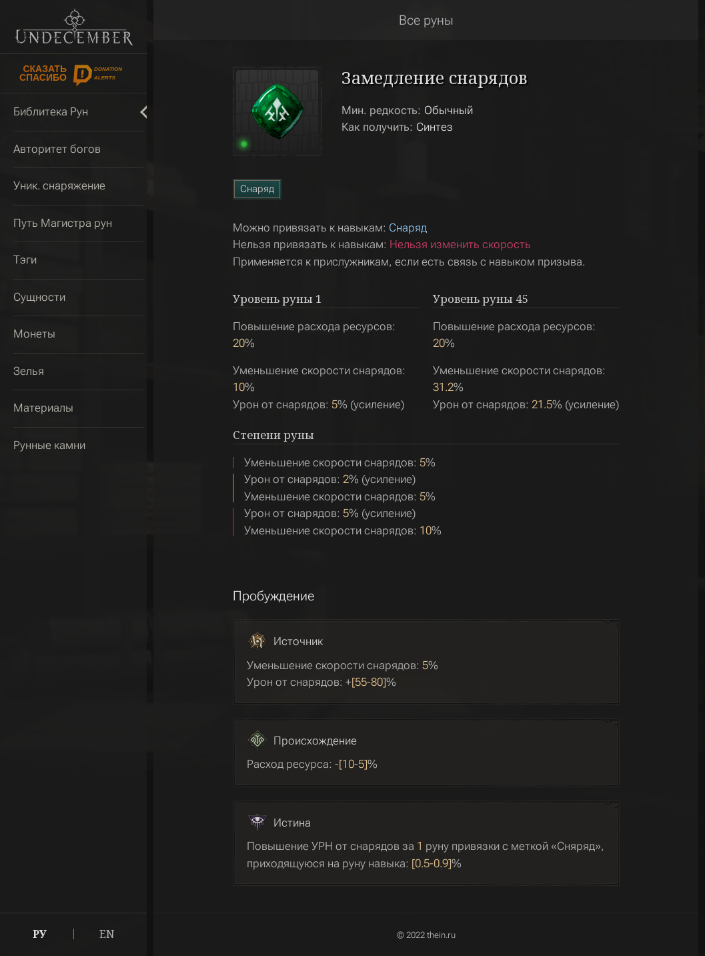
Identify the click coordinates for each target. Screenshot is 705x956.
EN (107, 934)
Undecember (74, 26)
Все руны (426, 20)
